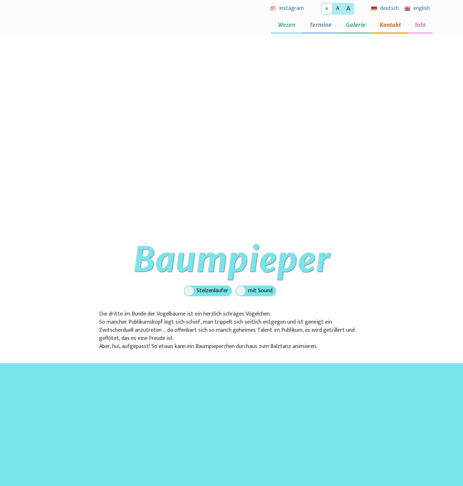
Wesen (286, 24)
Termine (320, 24)
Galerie (356, 24)
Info (420, 24)
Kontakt (390, 24)
